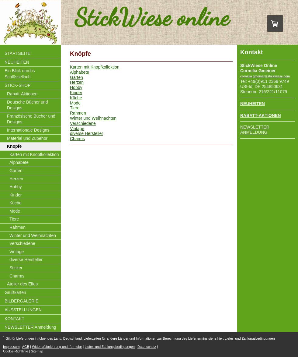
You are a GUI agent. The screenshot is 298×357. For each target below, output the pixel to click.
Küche (76, 97)
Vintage (77, 128)
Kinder (76, 92)
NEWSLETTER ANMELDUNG (254, 130)
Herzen (77, 82)
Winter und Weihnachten (93, 118)
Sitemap (37, 351)
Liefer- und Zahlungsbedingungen (250, 338)
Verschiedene (83, 123)
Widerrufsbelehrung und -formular (57, 346)
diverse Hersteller (86, 133)
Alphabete (79, 72)
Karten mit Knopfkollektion (95, 67)
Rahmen (78, 113)
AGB (25, 346)
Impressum (11, 346)
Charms (77, 138)
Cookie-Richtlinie (15, 351)
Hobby (76, 87)
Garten (76, 77)
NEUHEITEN (252, 103)
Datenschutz (146, 346)
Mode (75, 103)
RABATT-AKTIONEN (260, 115)
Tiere (74, 107)
